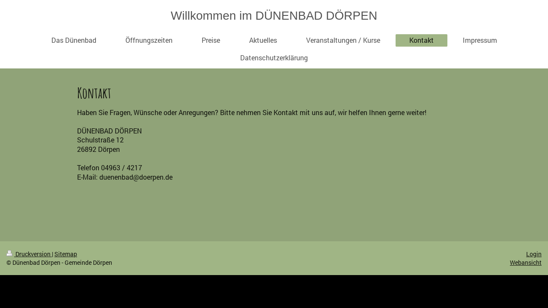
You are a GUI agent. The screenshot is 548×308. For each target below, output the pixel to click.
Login (534, 254)
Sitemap (65, 254)
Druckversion (29, 254)
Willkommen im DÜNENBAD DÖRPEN (274, 15)
